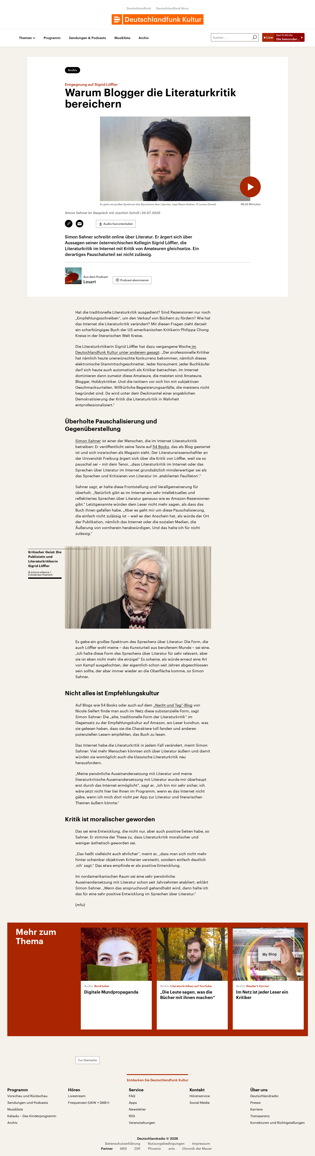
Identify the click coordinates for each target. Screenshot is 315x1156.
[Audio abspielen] (250, 186)
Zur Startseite (87, 1060)
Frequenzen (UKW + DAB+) (88, 1102)
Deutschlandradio (264, 1096)
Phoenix (154, 1148)
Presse (255, 1102)
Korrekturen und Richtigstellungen (277, 1122)
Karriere (256, 1109)
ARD (123, 1148)
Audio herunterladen (118, 223)
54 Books (161, 446)
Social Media (200, 1102)
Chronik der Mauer (197, 1148)
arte (171, 1148)
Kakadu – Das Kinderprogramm (31, 1116)
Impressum (201, 1143)
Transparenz (260, 1116)
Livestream (77, 1096)
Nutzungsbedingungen (166, 1143)
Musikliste (122, 38)
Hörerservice (200, 1096)
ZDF (137, 1148)
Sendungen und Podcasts (27, 1102)
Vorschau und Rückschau (27, 1096)
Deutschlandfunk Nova (172, 8)
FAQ (132, 1096)
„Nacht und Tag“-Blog (172, 705)
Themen (25, 38)
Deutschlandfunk (139, 8)
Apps (133, 1102)
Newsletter (137, 1109)
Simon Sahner (88, 440)
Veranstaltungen (142, 1122)
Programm (52, 38)
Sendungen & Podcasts (87, 38)
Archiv (144, 38)
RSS (132, 1116)
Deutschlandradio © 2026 (157, 1138)
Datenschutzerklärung (122, 1143)
